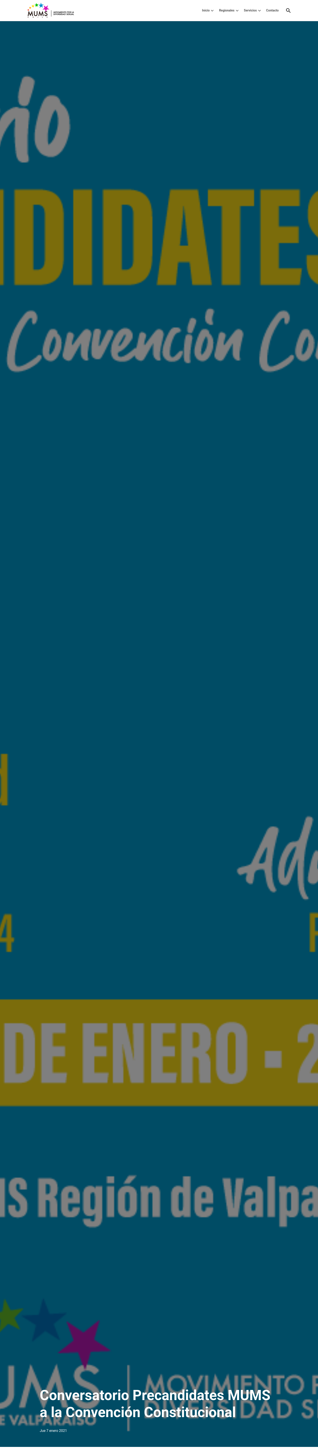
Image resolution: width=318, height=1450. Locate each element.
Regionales (227, 10)
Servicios (250, 10)
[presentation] (212, 11)
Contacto (272, 10)
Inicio (206, 10)
